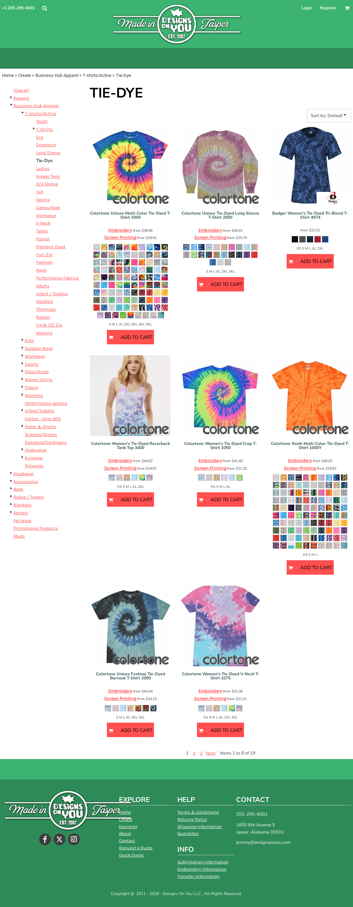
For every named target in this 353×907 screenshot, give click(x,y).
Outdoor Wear (39, 348)
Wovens (44, 332)
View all (21, 90)
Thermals (46, 309)
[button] (44, 8)
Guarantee (188, 833)
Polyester (34, 465)
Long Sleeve (48, 152)
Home (8, 75)
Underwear (36, 449)
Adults (42, 285)
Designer (128, 826)
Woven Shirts (39, 379)
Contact (127, 840)
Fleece (31, 387)
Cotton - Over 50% (43, 418)
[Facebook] (45, 839)
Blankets (22, 504)
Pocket (43, 238)
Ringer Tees (48, 176)
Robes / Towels (28, 497)
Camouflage (48, 207)
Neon (41, 270)
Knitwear (34, 457)
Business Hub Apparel (56, 75)
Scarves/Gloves (41, 434)
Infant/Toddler (40, 410)
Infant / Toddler (52, 293)
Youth (42, 121)
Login (306, 8)
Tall (39, 191)
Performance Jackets (46, 403)
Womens (34, 395)
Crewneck (46, 144)
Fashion (44, 262)
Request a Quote (136, 847)
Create (24, 75)
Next (211, 753)
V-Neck (43, 223)
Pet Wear (22, 520)
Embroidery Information (202, 869)
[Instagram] (74, 839)
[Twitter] (59, 839)
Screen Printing (120, 237)
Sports (43, 199)
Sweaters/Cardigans (46, 442)
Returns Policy (192, 819)
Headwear (23, 473)
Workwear (46, 215)
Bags (18, 489)
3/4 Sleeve (47, 183)
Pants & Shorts (40, 426)
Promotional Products (35, 528)
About (125, 833)
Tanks (42, 230)
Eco (39, 137)
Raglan (43, 317)
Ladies (42, 168)
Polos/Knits (37, 371)
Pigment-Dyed (50, 246)
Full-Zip (44, 254)
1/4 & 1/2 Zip (49, 325)
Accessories (25, 481)
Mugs (19, 536)
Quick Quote (131, 855)
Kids (29, 340)
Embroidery (120, 230)
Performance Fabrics (57, 277)
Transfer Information (198, 876)
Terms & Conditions (198, 812)
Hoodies (44, 301)
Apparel (21, 98)
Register (328, 8)
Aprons (20, 512)
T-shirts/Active (97, 75)
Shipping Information (199, 826)
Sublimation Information (203, 861)
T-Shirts (44, 129)
